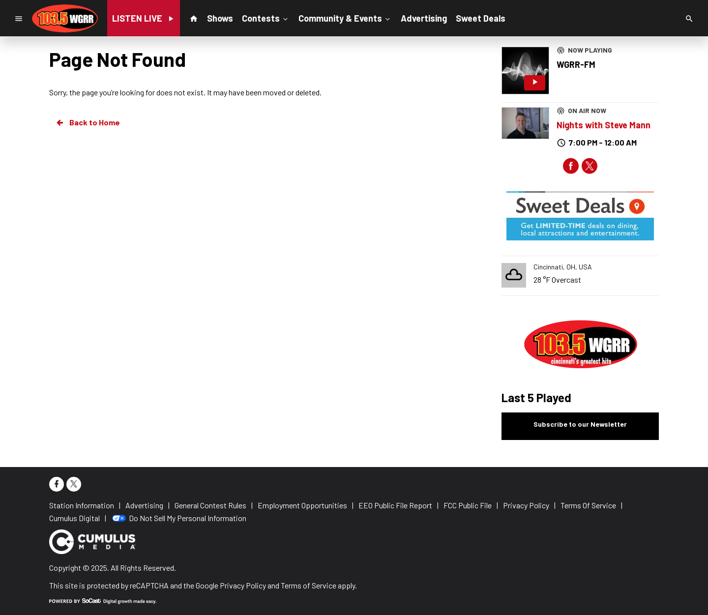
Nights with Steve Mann (603, 124)
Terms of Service (308, 585)
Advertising (424, 18)
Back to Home (87, 122)
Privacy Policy (243, 585)
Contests (266, 18)
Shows (220, 18)
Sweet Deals (480, 18)
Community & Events (345, 18)
